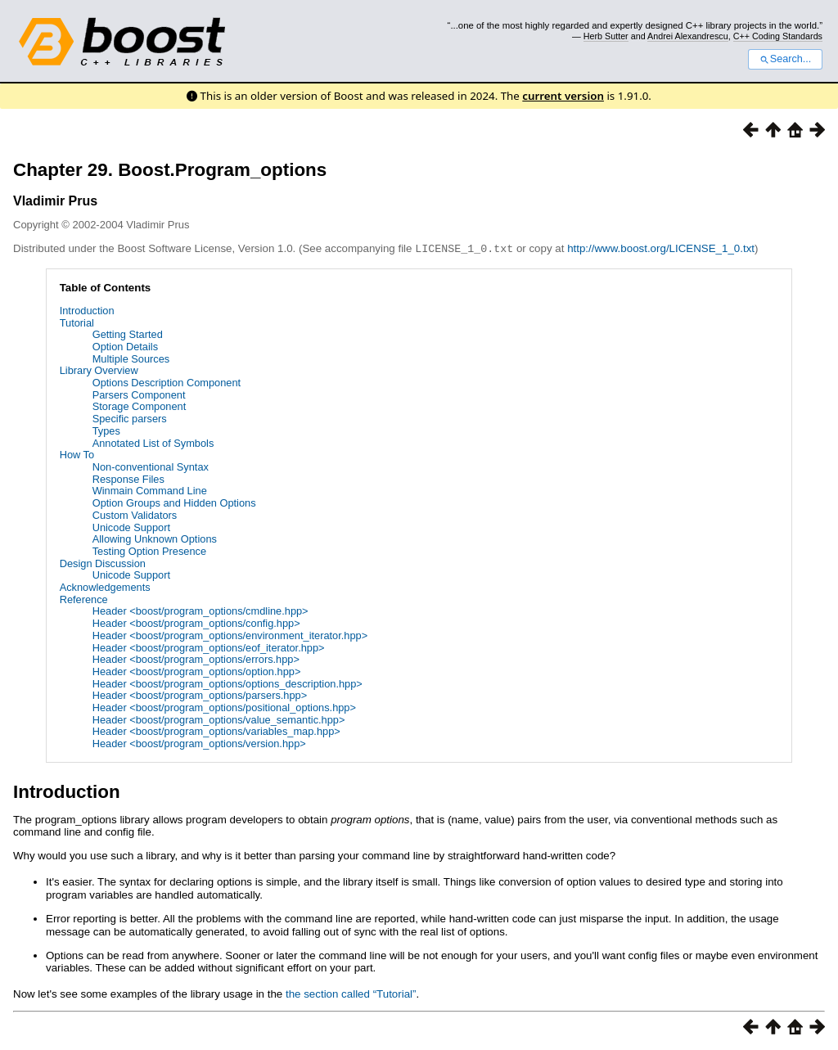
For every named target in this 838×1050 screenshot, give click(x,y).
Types (106, 430)
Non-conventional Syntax (150, 466)
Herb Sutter (605, 36)
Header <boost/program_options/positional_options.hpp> (224, 707)
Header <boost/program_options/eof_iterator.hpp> (208, 647)
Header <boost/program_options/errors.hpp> (196, 658)
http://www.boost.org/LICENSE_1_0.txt (661, 248)
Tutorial (77, 322)
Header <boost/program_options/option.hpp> (196, 671)
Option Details (125, 346)
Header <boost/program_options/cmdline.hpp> (200, 610)
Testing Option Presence (149, 550)
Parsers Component (139, 394)
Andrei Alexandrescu (687, 36)
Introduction (87, 310)
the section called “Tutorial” (351, 993)
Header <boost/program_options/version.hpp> (199, 743)
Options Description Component (166, 382)
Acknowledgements (105, 586)
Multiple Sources (131, 358)
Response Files (128, 478)
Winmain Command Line (149, 490)
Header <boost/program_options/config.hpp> (196, 622)
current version (563, 95)
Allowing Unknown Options (154, 538)
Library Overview (99, 369)
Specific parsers (129, 418)
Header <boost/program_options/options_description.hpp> (227, 683)
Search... (785, 59)
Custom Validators (135, 514)
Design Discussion (103, 563)
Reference (84, 599)
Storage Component (139, 405)
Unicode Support (131, 526)
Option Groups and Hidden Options (174, 502)
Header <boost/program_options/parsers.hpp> (200, 694)
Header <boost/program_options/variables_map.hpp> (216, 730)
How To (77, 454)
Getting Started (127, 333)
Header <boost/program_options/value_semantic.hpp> (218, 719)
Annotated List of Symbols (153, 442)
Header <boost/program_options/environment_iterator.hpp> (230, 635)
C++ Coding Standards (777, 36)
